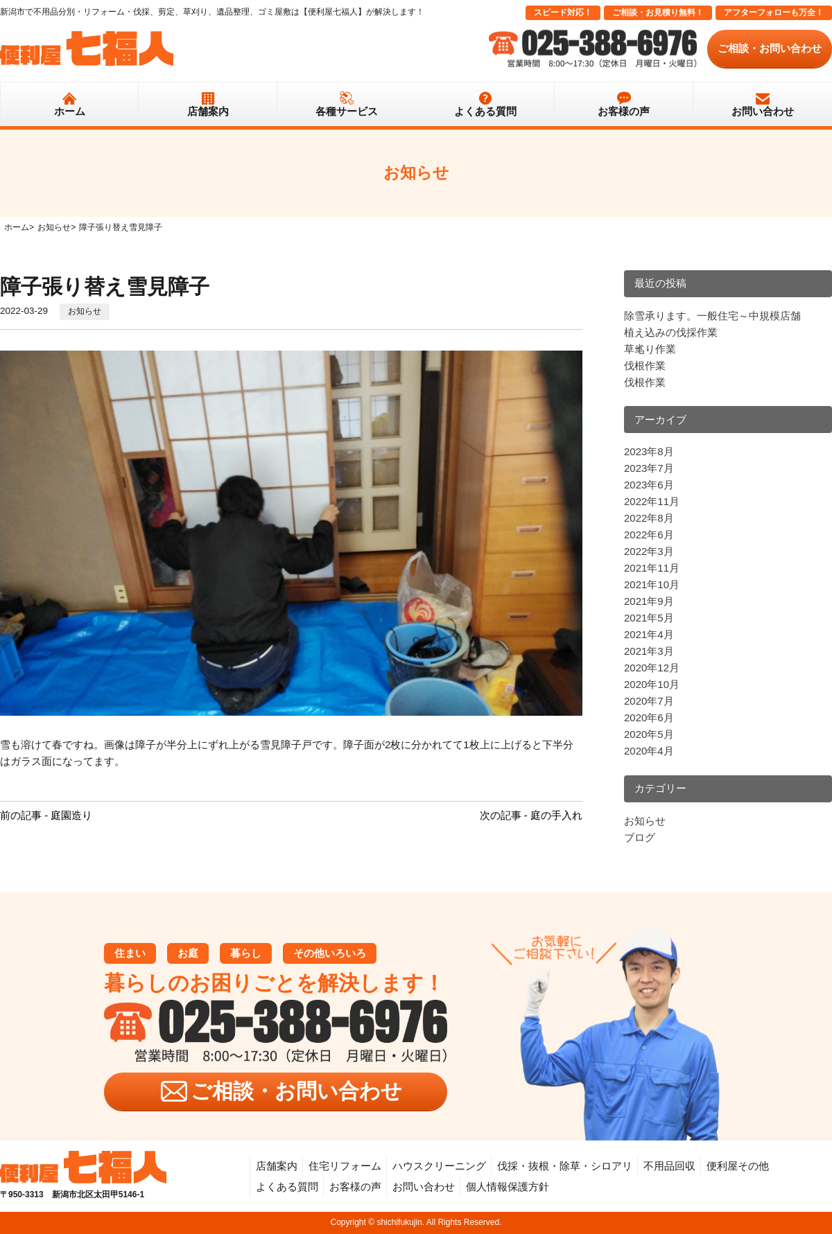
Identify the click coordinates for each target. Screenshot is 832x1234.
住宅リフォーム (345, 1166)
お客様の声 (624, 111)
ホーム (69, 111)
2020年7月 (649, 701)
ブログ (639, 837)
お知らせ (84, 311)
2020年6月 (649, 717)
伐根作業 (645, 365)
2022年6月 (649, 534)
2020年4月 (649, 751)
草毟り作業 (650, 349)
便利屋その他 (738, 1166)
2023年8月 (649, 451)
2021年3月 (649, 651)
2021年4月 (649, 634)
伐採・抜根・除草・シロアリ (564, 1166)
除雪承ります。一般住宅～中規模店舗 (712, 315)
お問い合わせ (762, 111)
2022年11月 (651, 501)
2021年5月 (649, 618)
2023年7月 (649, 468)
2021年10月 (651, 584)
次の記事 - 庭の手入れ (531, 815)
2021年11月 (651, 568)
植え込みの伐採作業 (671, 332)
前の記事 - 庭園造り (46, 815)
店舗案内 (208, 111)
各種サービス (346, 111)
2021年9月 (649, 601)
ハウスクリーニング (439, 1166)
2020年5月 (649, 734)
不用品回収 (669, 1166)
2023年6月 (649, 485)
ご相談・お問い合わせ (770, 48)
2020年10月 (651, 684)
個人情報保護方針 (507, 1186)
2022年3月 (649, 551)
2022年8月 (649, 518)
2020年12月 (651, 667)
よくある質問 (485, 111)
